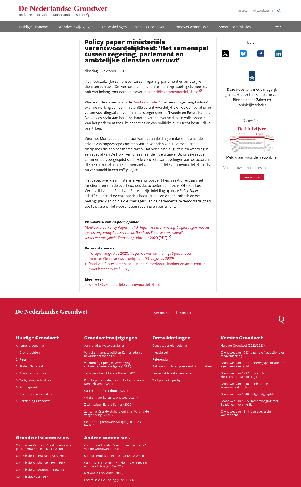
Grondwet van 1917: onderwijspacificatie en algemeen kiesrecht (252, 364)
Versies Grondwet (150, 27)
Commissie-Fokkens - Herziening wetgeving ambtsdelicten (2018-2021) (115, 464)
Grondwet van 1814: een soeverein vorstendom (246, 413)
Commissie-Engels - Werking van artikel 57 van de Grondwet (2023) (115, 447)
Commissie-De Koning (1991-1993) (109, 480)
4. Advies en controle (31, 373)
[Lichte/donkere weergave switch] (278, 26)
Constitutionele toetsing (169, 345)
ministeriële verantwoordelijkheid (170, 91)
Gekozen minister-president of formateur (182, 366)
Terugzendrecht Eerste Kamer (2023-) (111, 373)
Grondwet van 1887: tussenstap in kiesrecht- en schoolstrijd (245, 375)
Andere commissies (235, 27)
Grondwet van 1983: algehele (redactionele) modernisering (252, 354)
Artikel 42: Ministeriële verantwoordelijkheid (124, 284)
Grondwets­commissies (191, 27)
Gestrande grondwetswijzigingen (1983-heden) (113, 423)
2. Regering (24, 359)
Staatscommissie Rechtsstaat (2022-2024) (114, 456)
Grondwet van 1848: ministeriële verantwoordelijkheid (244, 385)
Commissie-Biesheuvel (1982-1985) (41, 463)
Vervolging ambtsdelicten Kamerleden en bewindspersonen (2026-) (114, 354)
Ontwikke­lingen (114, 27)
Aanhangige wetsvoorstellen (104, 345)
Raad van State (145, 102)
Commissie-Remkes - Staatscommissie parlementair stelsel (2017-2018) (43, 447)
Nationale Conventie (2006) (103, 473)
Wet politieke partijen (168, 380)
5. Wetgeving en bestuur (34, 380)
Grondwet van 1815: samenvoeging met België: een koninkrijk (249, 403)
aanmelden (251, 177)
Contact (185, 313)
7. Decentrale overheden (34, 394)
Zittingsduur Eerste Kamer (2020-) (108, 404)
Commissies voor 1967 (32, 476)
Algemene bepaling (30, 345)
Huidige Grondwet (34, 27)
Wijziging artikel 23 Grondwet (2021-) (111, 397)
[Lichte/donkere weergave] (278, 26)
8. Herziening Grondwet (33, 401)
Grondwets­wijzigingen (75, 27)
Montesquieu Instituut (69, 15)
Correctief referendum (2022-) (106, 391)
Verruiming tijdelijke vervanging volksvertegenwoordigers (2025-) (107, 364)
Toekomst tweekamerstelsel (172, 373)
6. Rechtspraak (26, 387)
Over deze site (162, 313)
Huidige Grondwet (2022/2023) (243, 345)
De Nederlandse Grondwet (63, 8)
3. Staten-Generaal (29, 366)
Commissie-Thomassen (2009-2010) (41, 456)
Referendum (161, 359)
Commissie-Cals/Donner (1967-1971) (42, 469)
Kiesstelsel (160, 352)
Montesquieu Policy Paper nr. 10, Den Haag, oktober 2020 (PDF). (147, 232)
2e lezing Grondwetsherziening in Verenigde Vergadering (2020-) (116, 413)
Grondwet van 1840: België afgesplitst (248, 394)
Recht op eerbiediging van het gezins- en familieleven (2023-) (114, 382)
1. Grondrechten (28, 352)
